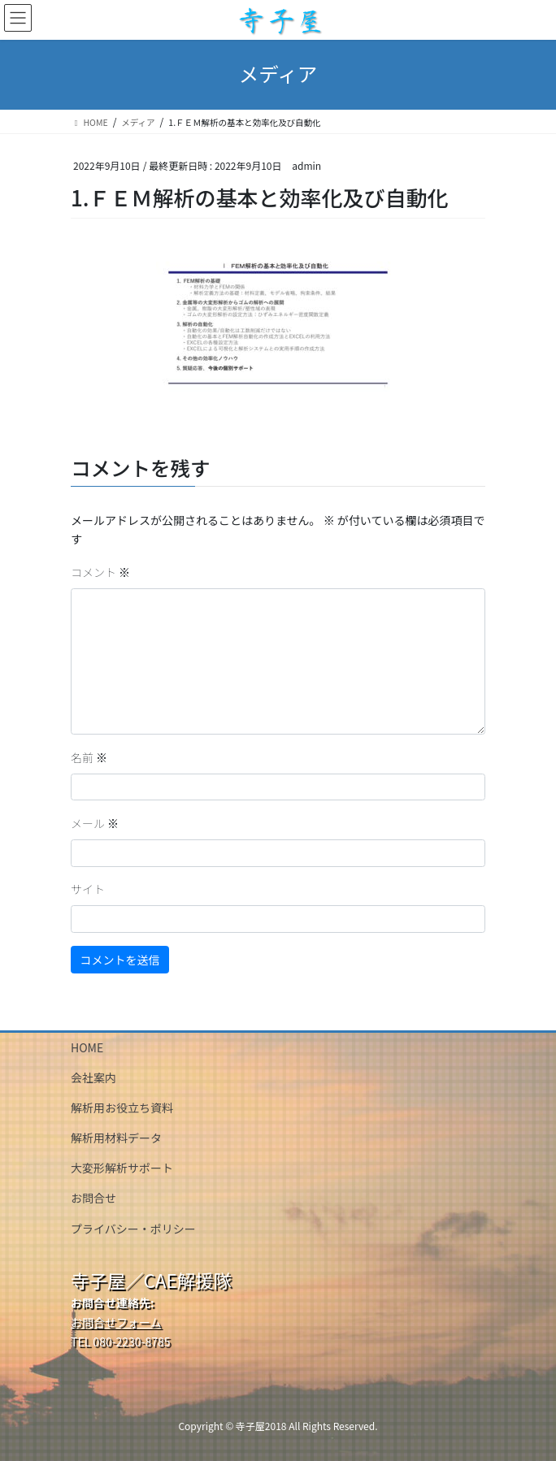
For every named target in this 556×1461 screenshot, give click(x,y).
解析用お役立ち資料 (122, 1107)
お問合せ (93, 1198)
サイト (88, 889)
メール (95, 823)
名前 (89, 757)
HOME (87, 1047)
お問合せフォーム (116, 1322)
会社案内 (93, 1077)
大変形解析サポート (122, 1168)
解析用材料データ (116, 1137)
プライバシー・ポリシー (133, 1228)
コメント (100, 572)
